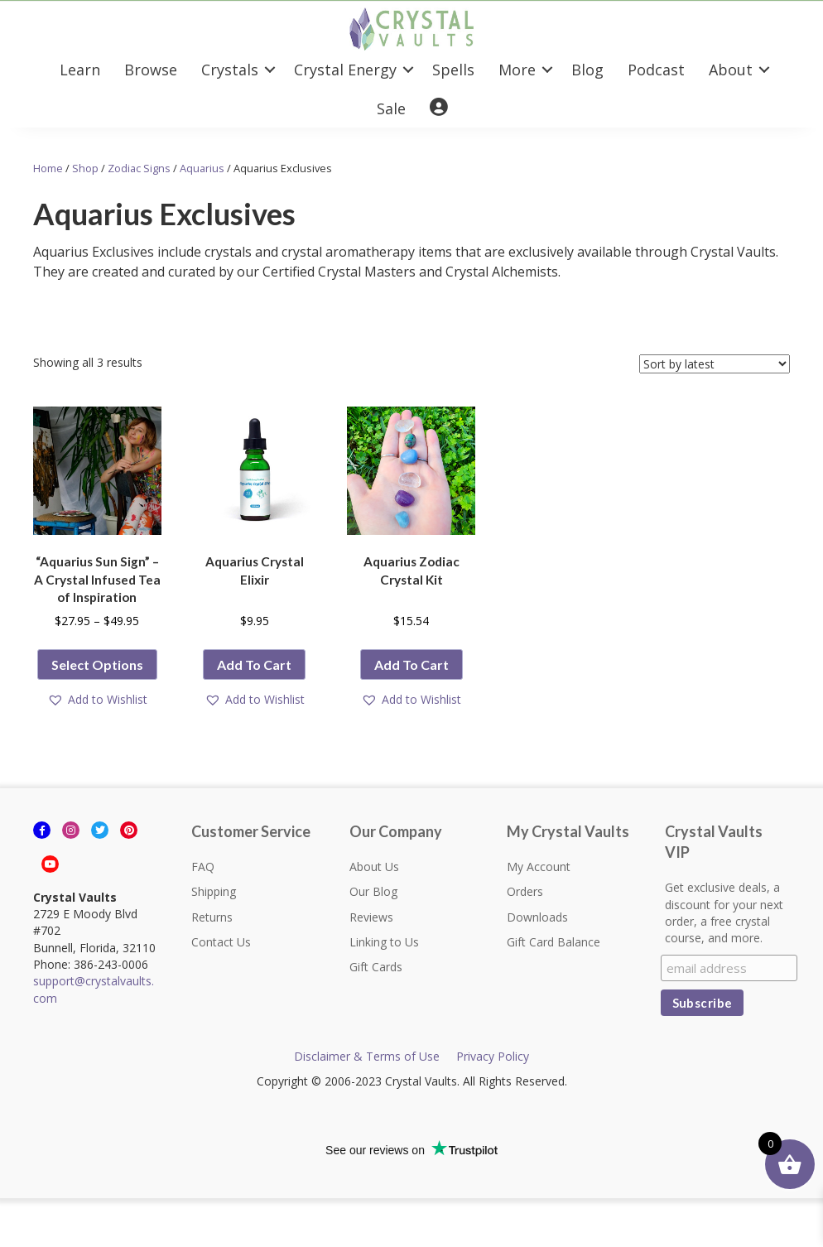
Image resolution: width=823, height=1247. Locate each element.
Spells (453, 69)
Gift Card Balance (553, 942)
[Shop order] (714, 363)
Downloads (537, 917)
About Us (374, 866)
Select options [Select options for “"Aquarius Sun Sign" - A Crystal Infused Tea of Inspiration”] (97, 664)
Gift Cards (375, 967)
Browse (150, 69)
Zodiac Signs (139, 168)
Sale (391, 108)
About (731, 69)
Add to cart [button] (254, 664)
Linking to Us (384, 942)
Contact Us (221, 942)
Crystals (229, 69)
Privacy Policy (492, 1056)
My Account (538, 866)
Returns (212, 917)
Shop (85, 168)
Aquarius (202, 168)
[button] (97, 700)
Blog (587, 69)
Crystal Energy (345, 69)
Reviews (371, 917)
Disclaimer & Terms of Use (367, 1056)
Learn (80, 69)
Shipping (213, 891)
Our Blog (373, 891)
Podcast (656, 69)
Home (48, 168)
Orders (525, 891)
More (517, 69)
